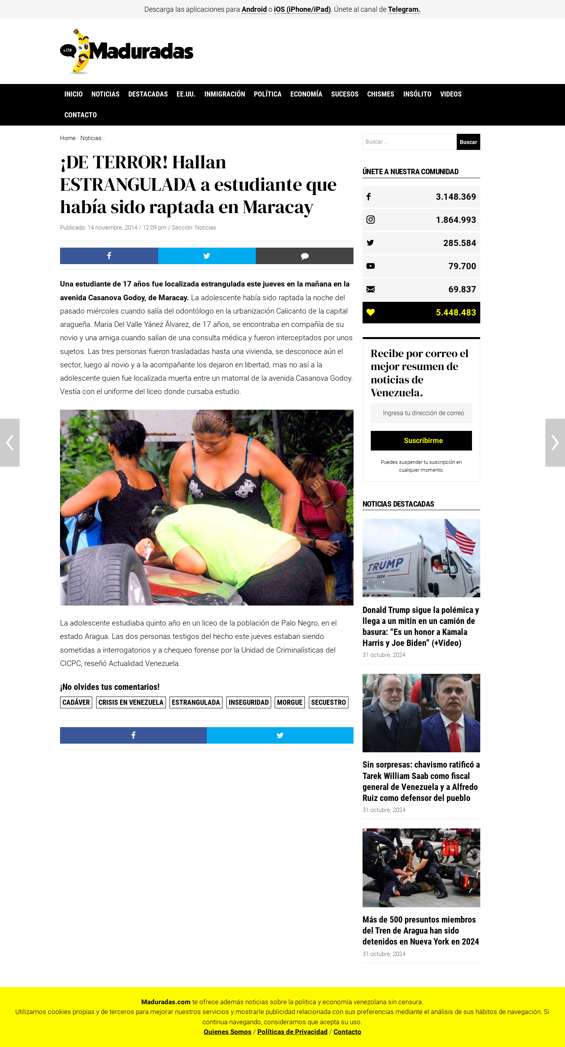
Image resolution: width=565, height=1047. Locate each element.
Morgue (290, 702)
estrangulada (196, 702)
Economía (306, 94)
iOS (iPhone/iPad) (302, 9)
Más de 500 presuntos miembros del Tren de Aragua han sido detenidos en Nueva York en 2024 (421, 930)
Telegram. (404, 9)
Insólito (417, 94)
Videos (451, 94)
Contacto (80, 115)
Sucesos (345, 94)
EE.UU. (186, 94)
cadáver (76, 702)
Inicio (73, 94)
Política (268, 94)
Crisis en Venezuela (131, 702)
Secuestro (328, 702)
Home (68, 138)
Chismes (380, 94)
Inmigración (224, 94)
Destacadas (148, 94)
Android (254, 9)
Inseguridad (249, 702)
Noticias (105, 94)
